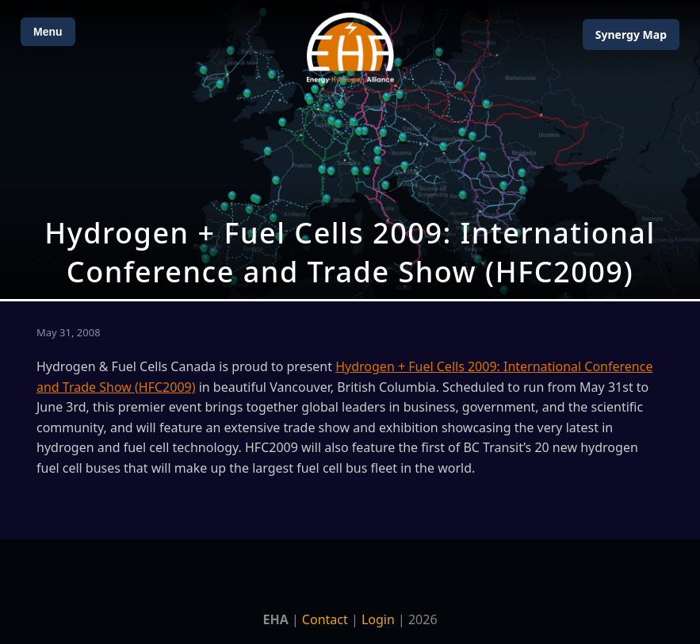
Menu (48, 31)
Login (378, 619)
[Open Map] (350, 149)
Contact (325, 619)
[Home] (350, 48)
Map (631, 34)
